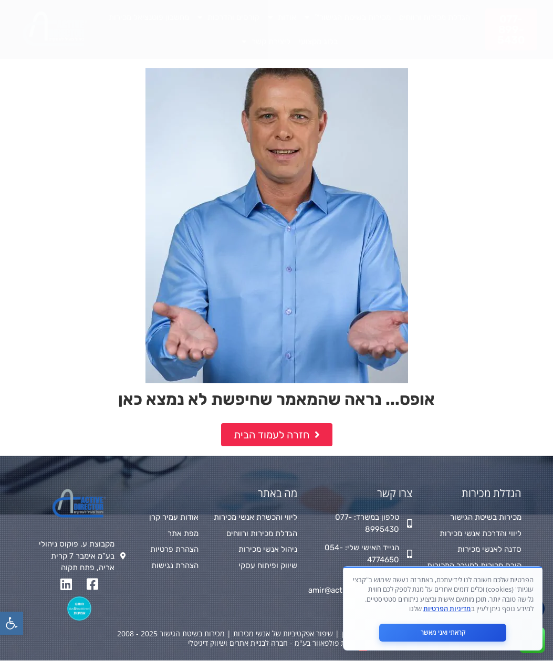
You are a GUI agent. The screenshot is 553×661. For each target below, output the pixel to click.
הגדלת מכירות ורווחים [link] (434, 17)
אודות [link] (282, 17)
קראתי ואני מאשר (443, 632)
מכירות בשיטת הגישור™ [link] (348, 17)
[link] (11, 623)
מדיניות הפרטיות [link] (447, 608)
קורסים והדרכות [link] (228, 17)
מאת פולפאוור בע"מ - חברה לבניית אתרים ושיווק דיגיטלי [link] (271, 643)
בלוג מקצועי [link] (318, 41)
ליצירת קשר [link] (266, 42)
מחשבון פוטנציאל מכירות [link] (149, 17)
